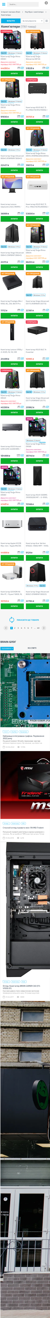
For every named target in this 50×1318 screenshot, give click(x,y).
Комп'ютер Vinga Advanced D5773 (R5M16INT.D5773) (37, 302)
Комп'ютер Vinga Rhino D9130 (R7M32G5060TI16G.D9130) (12, 106)
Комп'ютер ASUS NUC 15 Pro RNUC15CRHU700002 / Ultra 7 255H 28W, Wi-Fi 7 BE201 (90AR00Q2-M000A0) (37, 108)
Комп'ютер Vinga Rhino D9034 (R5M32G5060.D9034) (35, 251)
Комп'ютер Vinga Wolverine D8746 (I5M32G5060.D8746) (35, 57)
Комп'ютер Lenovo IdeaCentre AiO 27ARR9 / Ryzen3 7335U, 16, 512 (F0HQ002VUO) (11, 205)
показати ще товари (28, 620)
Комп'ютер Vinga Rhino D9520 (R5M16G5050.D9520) (10, 396)
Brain (23, 981)
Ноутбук (14, 732)
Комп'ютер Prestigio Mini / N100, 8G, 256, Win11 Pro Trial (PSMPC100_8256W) (12, 302)
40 (38, 628)
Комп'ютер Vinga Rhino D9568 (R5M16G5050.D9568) (35, 445)
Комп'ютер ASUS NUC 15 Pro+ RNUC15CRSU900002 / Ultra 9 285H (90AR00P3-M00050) (37, 205)
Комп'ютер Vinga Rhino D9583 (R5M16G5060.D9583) (10, 57)
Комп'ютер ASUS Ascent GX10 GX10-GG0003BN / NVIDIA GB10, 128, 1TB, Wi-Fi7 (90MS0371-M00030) (11, 447)
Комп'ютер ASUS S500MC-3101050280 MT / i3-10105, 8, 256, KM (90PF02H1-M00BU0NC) (37, 496)
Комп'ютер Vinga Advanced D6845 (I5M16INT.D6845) (12, 254)
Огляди (6, 823)
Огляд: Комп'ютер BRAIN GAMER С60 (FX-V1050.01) (22, 987)
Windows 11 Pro (14, 150)
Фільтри (11, 21)
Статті (6, 732)
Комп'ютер (15, 823)
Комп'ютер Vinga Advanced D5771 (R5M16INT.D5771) (37, 399)
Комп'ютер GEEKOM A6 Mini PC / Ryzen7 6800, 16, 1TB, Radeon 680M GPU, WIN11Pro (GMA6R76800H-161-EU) (12, 593)
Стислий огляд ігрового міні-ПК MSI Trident (23, 827)
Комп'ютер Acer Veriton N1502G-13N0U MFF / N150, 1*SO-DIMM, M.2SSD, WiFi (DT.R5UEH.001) (37, 544)
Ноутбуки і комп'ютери (34, 12)
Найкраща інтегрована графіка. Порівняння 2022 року (23, 737)
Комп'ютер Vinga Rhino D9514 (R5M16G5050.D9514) (37, 154)
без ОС (3, 53)
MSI (23, 823)
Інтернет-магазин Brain (10, 12)
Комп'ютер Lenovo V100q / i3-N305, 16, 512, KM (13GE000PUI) (12, 350)
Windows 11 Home (14, 53)
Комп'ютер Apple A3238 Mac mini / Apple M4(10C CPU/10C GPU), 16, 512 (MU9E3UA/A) (11, 544)
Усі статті (32, 648)
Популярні (6, 649)
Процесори (23, 732)
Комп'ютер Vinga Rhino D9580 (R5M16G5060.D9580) (10, 493)
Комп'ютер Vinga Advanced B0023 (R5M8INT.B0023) (37, 593)
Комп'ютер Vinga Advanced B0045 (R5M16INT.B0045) (12, 157)
